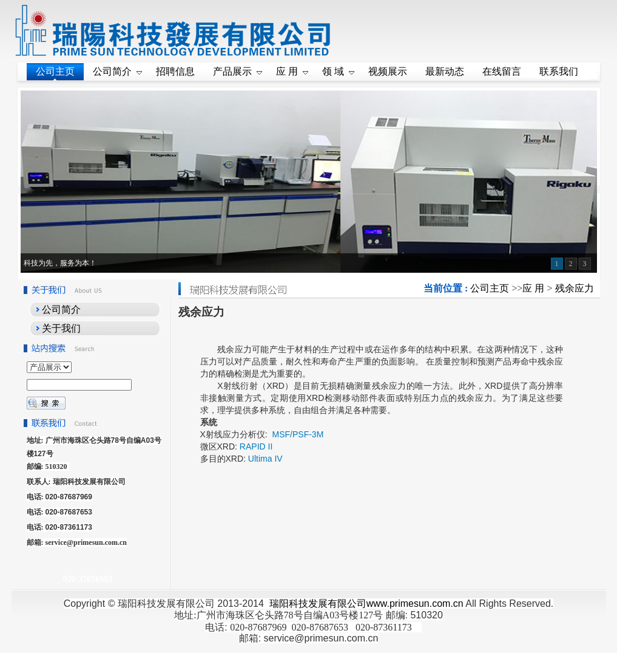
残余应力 (574, 288)
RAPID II (256, 446)
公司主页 (489, 288)
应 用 (533, 288)
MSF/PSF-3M (297, 434)
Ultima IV (265, 458)
